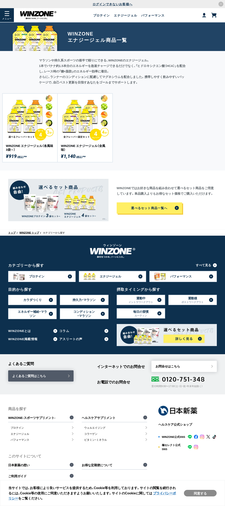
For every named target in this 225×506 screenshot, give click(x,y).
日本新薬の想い (19, 465)
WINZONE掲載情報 (23, 339)
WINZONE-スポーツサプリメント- (31, 417)
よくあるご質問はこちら (29, 376)
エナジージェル (20, 434)
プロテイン (17, 427)
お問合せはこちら (168, 366)
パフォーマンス (20, 440)
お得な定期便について (97, 465)
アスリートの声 (70, 339)
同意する (200, 493)
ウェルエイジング (94, 427)
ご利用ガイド (17, 476)
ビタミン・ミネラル (95, 440)
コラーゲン (90, 434)
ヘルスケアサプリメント (98, 417)
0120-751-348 (178, 379)
